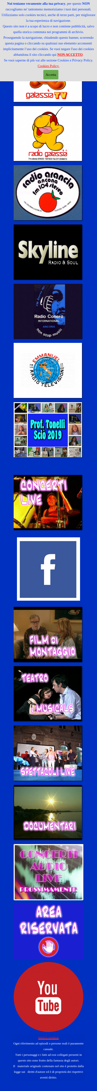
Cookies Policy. (48, 66)
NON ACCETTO (70, 54)
